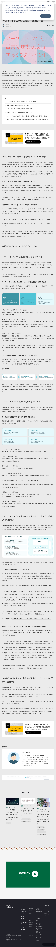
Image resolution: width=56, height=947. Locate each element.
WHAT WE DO (24, 923)
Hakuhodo (46, 911)
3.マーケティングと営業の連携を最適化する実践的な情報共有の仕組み (27, 116)
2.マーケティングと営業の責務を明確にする (19, 112)
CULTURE (31, 910)
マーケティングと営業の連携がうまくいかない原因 (21, 101)
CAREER (31, 918)
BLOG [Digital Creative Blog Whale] (48, 1)
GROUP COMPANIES (31, 914)
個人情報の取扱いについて (39, 927)
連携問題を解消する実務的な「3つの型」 (18, 105)
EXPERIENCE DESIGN (38, 938)
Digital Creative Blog (23, 911)
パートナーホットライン (39, 933)
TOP (22, 906)
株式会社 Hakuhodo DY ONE (46, 914)
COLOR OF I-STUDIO (31, 932)
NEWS (38, 906)
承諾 (46, 16)
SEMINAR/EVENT (39, 911)
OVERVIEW (31, 908)
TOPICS (37, 913)
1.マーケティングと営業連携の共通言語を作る (20, 109)
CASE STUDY (23, 928)
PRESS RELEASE (38, 909)
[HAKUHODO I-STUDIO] (3, 2)
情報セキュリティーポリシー (39, 930)
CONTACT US (48, 944)
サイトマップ (38, 935)
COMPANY (31, 906)
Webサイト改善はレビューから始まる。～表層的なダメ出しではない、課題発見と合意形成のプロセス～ (12, 815)
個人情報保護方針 (39, 924)
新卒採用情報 (31, 922)
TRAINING (31, 926)
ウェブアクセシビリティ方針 (39, 922)
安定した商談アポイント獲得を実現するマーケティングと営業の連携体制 (27, 119)
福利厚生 (30, 924)
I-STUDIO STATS (30, 929)
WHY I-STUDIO (23, 917)
